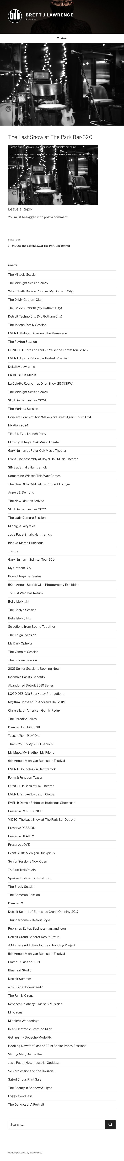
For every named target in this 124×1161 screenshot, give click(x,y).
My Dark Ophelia (20, 643)
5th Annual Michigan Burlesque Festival (36, 953)
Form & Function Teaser (25, 777)
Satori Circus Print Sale (24, 1079)
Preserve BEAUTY (21, 836)
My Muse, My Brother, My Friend (31, 752)
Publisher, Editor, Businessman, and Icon (37, 928)
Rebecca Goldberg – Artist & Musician (35, 1004)
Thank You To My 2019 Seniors (30, 744)
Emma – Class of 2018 (24, 962)
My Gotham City (19, 568)
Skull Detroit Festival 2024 (27, 400)
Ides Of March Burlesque (26, 543)
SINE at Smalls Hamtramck (27, 467)
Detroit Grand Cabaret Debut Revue (33, 937)
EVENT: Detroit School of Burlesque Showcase (41, 803)
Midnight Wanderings (23, 1021)
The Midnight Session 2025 (28, 283)
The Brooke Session (22, 660)
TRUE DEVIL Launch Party (27, 434)
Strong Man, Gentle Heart (26, 1054)
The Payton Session (22, 341)
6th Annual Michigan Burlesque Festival (36, 761)
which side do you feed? (25, 987)
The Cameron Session (24, 895)
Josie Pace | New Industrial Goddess (34, 1062)
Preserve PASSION (21, 828)
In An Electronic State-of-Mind (30, 1029)
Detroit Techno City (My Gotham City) (35, 316)
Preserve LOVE (19, 844)
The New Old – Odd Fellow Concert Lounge (39, 484)
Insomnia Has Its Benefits (26, 677)
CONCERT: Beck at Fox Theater (31, 786)
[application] (53, 170)
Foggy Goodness (20, 1096)
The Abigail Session (22, 635)
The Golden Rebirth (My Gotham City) (35, 308)
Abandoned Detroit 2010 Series (31, 685)
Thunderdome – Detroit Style (29, 920)
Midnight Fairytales (21, 526)
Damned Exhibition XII (24, 727)
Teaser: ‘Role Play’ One (24, 735)
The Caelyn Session (22, 610)
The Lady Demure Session (27, 517)
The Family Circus (20, 995)
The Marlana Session (23, 409)
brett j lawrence (50, 15)
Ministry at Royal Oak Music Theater (34, 442)
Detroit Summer (19, 979)
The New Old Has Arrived (26, 501)
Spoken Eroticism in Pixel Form (30, 878)
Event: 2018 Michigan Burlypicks (31, 853)
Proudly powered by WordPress (24, 1152)
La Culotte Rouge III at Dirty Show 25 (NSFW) (40, 383)
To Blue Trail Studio (22, 870)
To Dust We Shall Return (25, 593)
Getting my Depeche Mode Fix (30, 1037)
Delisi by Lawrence (21, 366)
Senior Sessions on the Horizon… (31, 1071)
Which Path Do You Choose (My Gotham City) (41, 291)
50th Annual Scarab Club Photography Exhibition (43, 585)
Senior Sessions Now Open (27, 861)
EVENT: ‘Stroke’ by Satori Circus (31, 794)
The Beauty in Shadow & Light (30, 1088)
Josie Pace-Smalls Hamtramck (30, 534)
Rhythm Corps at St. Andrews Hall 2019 (36, 702)
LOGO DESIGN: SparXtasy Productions (36, 693)
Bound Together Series (24, 576)
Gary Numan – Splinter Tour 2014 (32, 559)
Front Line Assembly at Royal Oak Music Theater (43, 459)
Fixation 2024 (18, 425)
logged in (33, 217)
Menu (62, 38)
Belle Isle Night (18, 601)
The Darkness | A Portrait (26, 1104)
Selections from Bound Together (31, 626)
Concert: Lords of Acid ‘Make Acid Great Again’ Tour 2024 (49, 417)
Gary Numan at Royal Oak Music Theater (37, 450)
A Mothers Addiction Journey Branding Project (41, 945)
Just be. (13, 551)
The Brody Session (21, 886)
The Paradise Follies (22, 719)
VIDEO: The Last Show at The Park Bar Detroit (41, 819)
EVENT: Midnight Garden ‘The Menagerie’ (38, 333)
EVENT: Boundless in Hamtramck (32, 769)
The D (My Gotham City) (25, 299)
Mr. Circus (15, 1012)
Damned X (15, 903)
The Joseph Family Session (27, 325)
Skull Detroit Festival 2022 (27, 509)
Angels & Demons (21, 492)
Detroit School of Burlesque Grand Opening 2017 (43, 911)
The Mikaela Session (22, 274)
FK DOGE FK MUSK (22, 375)
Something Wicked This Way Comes (34, 476)
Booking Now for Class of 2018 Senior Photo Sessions (47, 1046)
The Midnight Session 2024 (28, 392)
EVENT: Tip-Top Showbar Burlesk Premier (38, 358)
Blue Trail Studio (19, 970)
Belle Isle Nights (19, 618)
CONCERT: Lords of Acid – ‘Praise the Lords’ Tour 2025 (48, 350)
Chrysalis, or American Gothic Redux (34, 710)
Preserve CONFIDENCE (25, 811)
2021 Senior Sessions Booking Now (33, 668)
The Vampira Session (23, 652)
